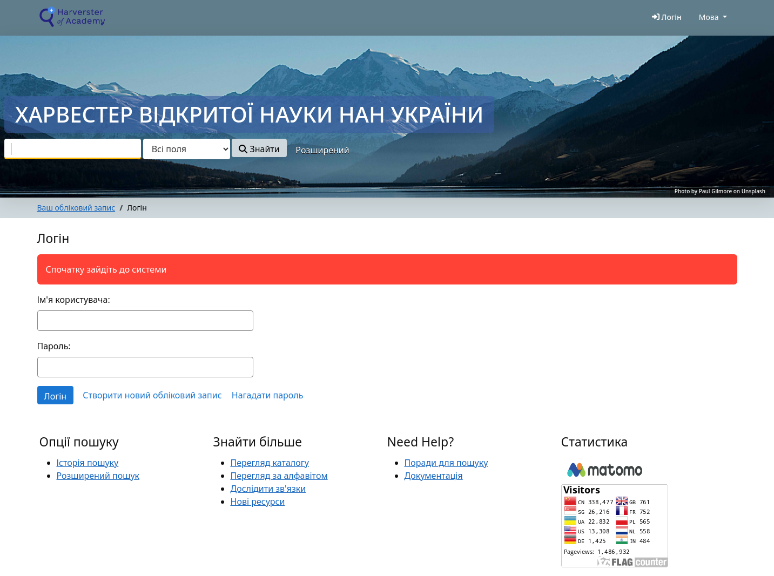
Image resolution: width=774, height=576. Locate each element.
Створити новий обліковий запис (152, 395)
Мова (709, 17)
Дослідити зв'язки (268, 488)
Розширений (322, 150)
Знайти (259, 149)
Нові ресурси (258, 501)
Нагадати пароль (268, 395)
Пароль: (54, 346)
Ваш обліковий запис (76, 207)
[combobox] (72, 149)
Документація (434, 476)
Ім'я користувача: (73, 300)
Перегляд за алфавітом (279, 476)
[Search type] (186, 149)
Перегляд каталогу (270, 463)
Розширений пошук (98, 476)
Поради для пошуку (446, 463)
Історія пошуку (88, 463)
